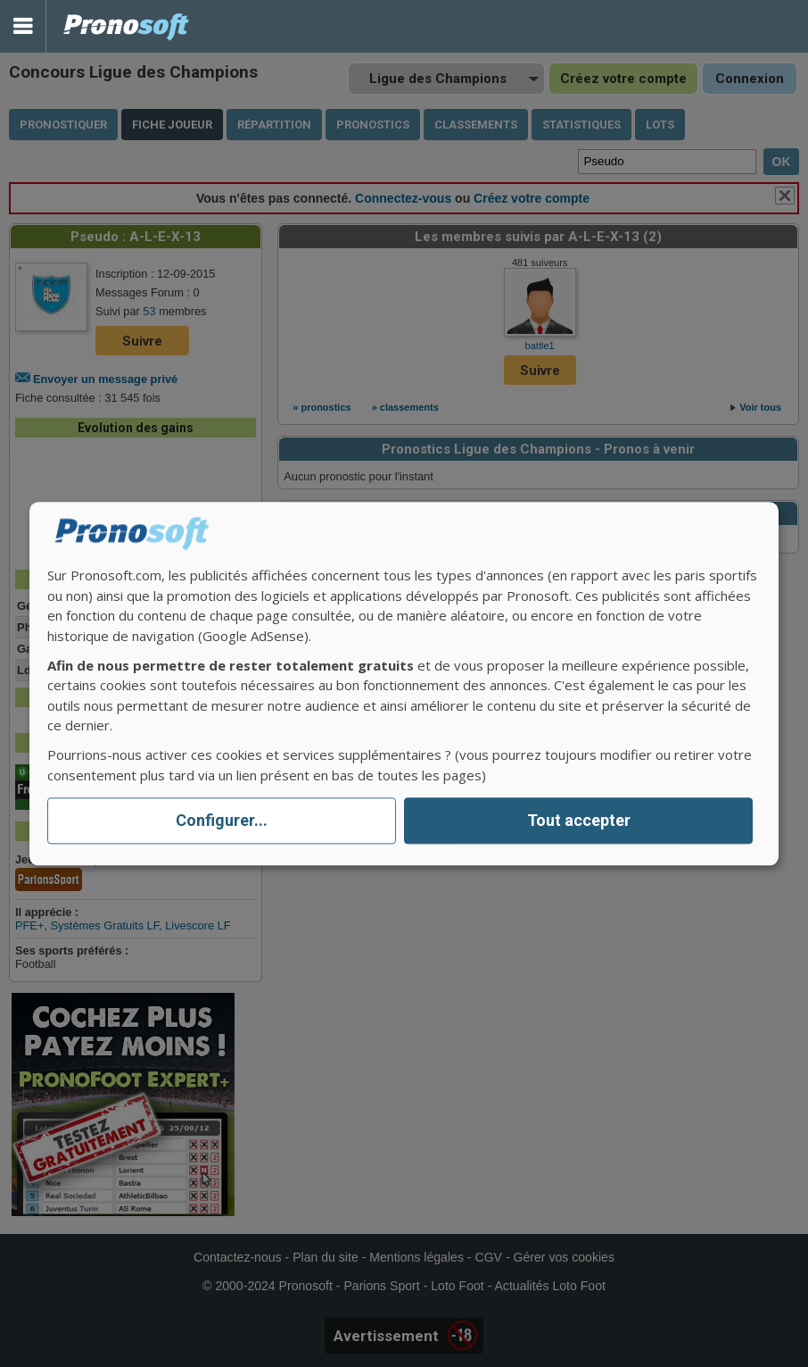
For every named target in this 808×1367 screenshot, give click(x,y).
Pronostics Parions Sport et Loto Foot (126, 26)
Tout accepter (579, 821)
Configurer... (222, 821)
